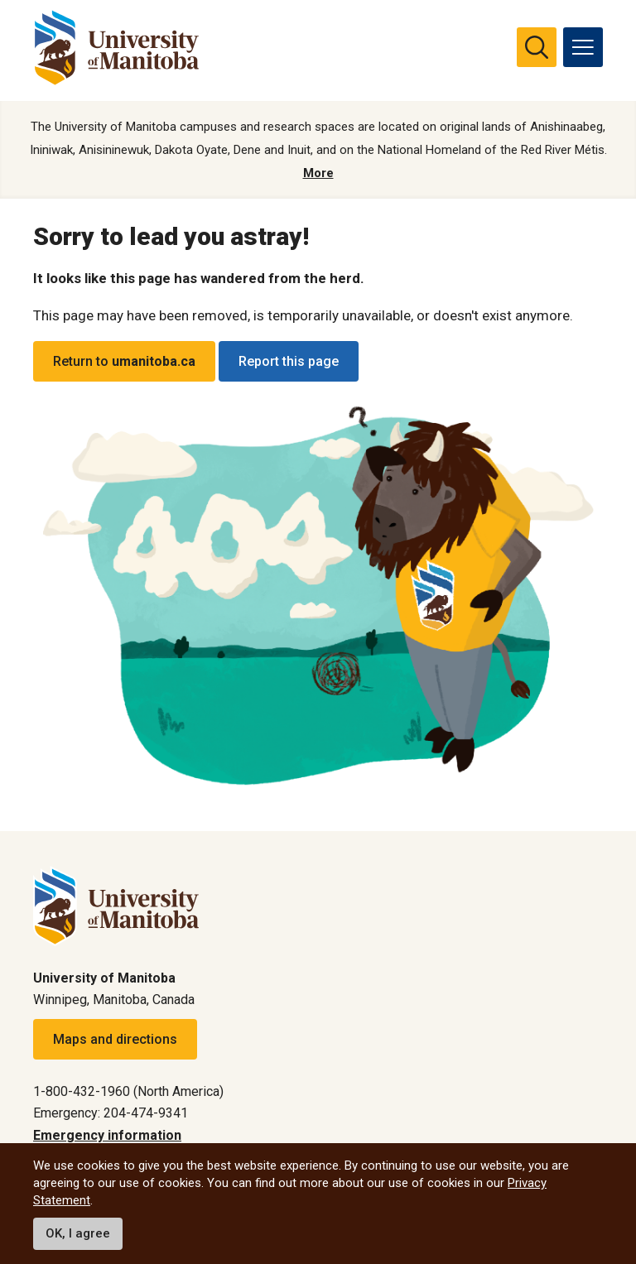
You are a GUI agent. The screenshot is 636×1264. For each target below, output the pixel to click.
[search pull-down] (536, 47)
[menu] (583, 47)
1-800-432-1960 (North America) (128, 1091)
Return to (124, 361)
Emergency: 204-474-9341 (110, 1113)
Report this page (288, 361)
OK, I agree (78, 1233)
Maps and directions (115, 1039)
